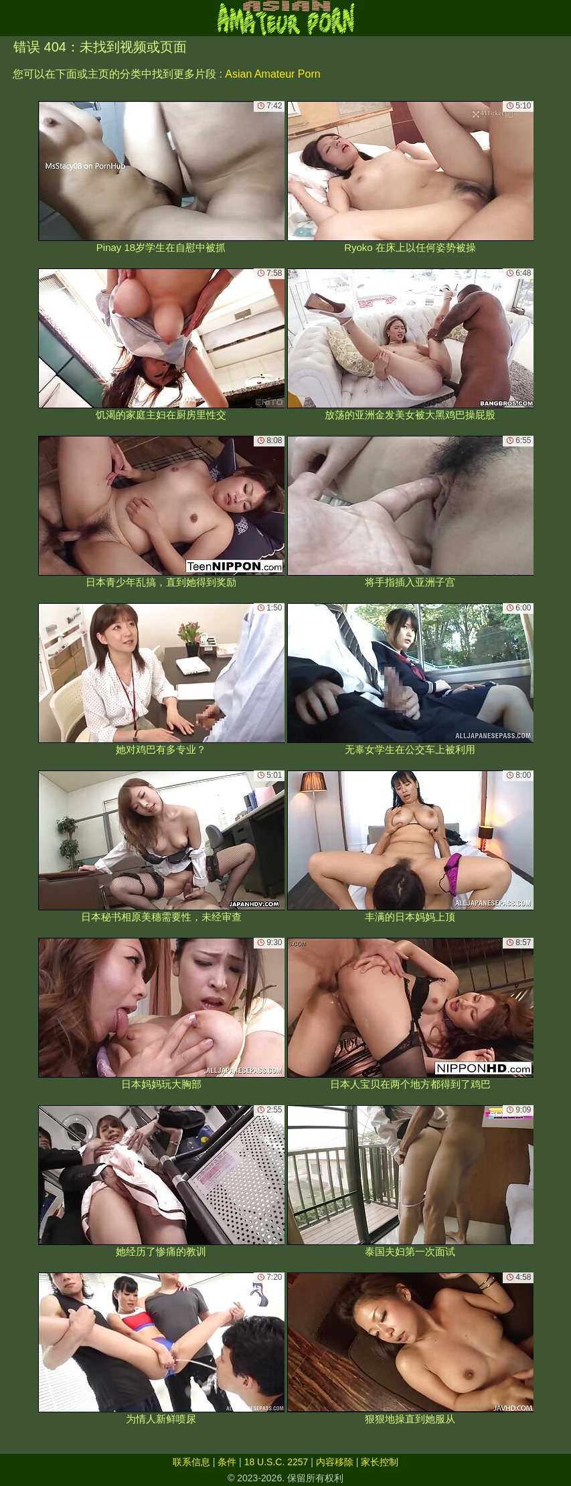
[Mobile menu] (12, 18)
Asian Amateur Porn (272, 74)
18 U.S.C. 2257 (276, 1462)
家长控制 (379, 1462)
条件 (227, 1462)
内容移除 (334, 1462)
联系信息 (191, 1462)
